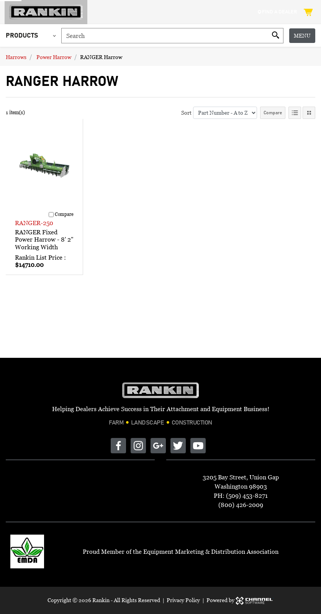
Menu (302, 35)
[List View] (294, 113)
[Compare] (51, 214)
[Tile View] (309, 113)
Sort (186, 112)
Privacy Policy (183, 600)
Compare (273, 112)
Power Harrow (53, 57)
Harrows (16, 57)
